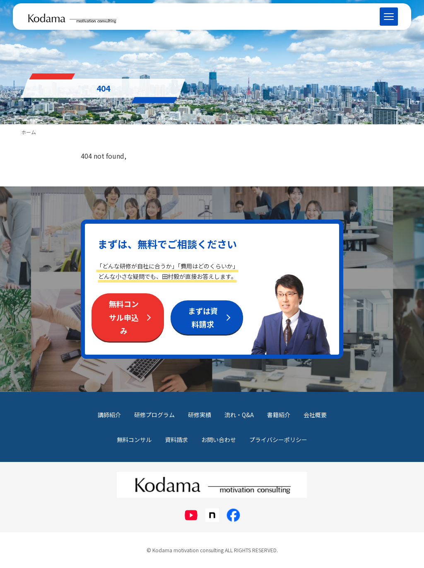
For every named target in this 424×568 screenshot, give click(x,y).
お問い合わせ (218, 439)
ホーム (28, 131)
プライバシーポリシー (278, 439)
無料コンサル (134, 439)
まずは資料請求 (203, 317)
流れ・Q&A (239, 415)
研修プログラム (154, 415)
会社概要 (315, 415)
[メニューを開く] (389, 16)
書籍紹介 (278, 415)
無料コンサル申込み (124, 317)
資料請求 (176, 439)
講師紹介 (109, 415)
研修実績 (199, 415)
